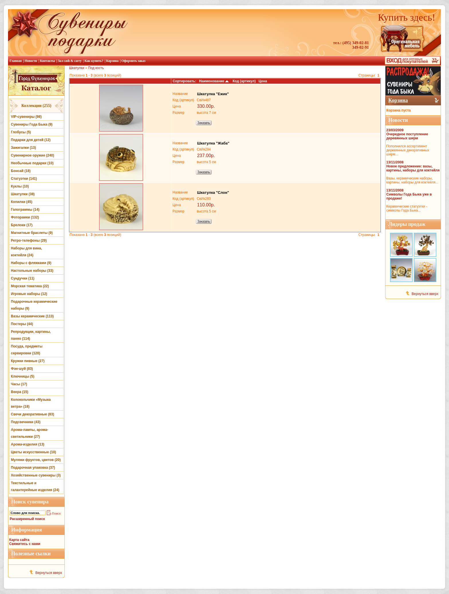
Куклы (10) (20, 186)
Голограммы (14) (25, 210)
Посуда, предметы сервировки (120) (26, 349)
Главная (15, 61)
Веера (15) (19, 392)
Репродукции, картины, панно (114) (31, 335)
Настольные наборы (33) (32, 271)
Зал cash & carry (70, 61)
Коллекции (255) (36, 105)
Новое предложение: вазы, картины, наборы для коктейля (413, 168)
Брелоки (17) (21, 225)
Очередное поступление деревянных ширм (407, 136)
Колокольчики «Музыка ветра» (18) (31, 403)
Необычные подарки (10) (32, 163)
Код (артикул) (244, 81)
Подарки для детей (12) (30, 140)
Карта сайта (19, 540)
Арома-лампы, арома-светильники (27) (29, 433)
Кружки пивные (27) (27, 361)
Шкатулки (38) (23, 194)
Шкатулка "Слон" (213, 192)
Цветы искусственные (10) (33, 452)
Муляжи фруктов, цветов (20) (36, 460)
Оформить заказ (133, 61)
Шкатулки (76, 68)
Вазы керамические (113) (32, 316)
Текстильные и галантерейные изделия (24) (35, 486)
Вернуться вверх (49, 573)
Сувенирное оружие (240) (32, 155)
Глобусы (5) (21, 132)
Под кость (96, 68)
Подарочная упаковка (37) (33, 468)
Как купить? (93, 61)
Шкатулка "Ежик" (213, 94)
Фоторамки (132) (25, 217)
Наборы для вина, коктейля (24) (26, 251)
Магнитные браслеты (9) (32, 233)
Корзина (112, 61)
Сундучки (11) (22, 278)
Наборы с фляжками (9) (31, 263)
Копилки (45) (21, 202)
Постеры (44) (22, 324)
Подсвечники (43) (25, 422)
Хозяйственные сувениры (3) (36, 475)
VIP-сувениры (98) (26, 117)
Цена (263, 81)
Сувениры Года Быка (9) (31, 124)
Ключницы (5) (22, 376)
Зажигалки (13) (23, 148)
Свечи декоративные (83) (32, 414)
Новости (31, 61)
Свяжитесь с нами (24, 544)
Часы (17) (19, 384)
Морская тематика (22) (30, 286)
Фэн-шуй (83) (22, 369)
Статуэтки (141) (24, 179)
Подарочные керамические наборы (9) (34, 305)
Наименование (214, 81)
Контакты (47, 61)
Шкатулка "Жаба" (213, 143)
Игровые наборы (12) (29, 294)
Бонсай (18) (21, 171)
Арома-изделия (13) (27, 444)
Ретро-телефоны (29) (29, 241)
